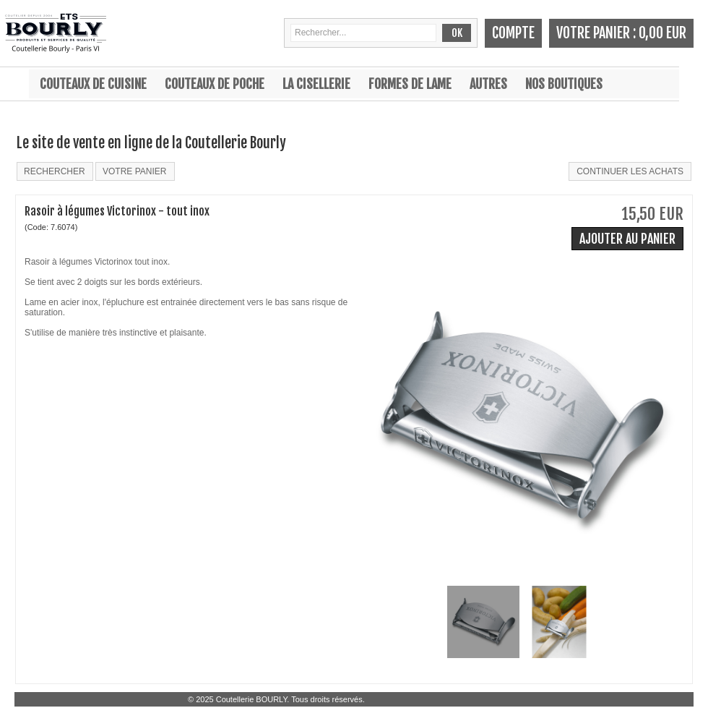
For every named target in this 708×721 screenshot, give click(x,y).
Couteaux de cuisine (93, 84)
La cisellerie (316, 84)
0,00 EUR (662, 33)
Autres (488, 84)
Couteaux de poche (214, 84)
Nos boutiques (564, 84)
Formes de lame (410, 84)
